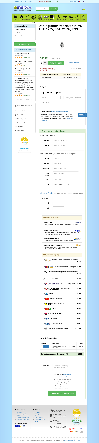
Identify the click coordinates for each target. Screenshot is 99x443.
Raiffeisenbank (62, 304)
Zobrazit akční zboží (24, 44)
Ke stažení (38, 416)
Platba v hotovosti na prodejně (62, 328)
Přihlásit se (72, 1)
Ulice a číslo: (46, 168)
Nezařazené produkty (23, 419)
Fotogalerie (19, 127)
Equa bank (62, 279)
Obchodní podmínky (23, 417)
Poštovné (17, 32)
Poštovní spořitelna (62, 299)
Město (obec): (47, 174)
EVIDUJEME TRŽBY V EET (72, 440)
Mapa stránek (39, 417)
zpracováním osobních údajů (60, 111)
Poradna (37, 412)
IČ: (49, 203)
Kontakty (19, 412)
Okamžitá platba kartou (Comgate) (62, 267)
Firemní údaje (61, 193)
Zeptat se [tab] (44, 87)
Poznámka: (46, 365)
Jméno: (47, 158)
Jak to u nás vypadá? (23, 416)
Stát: (48, 184)
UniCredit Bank (62, 289)
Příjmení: (47, 163)
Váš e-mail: (46, 140)
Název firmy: (46, 198)
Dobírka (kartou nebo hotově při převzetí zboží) (62, 261)
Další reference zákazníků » (24, 99)
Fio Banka (62, 318)
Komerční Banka (62, 314)
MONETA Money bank (62, 284)
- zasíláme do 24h (23, 106)
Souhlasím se (55, 111)
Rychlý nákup (72, 62)
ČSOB (62, 294)
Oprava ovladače (20, 29)
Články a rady (20, 131)
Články (37, 414)
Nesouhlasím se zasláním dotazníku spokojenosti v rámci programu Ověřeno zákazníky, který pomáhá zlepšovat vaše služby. (62, 384)
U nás (16, 39)
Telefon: (47, 145)
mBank (62, 309)
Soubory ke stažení (21, 123)
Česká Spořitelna (62, 323)
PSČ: (48, 179)
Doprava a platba (22, 414)
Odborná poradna (21, 119)
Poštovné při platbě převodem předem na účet (62, 273)
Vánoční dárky (20, 115)
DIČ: (48, 208)
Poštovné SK (18, 36)
